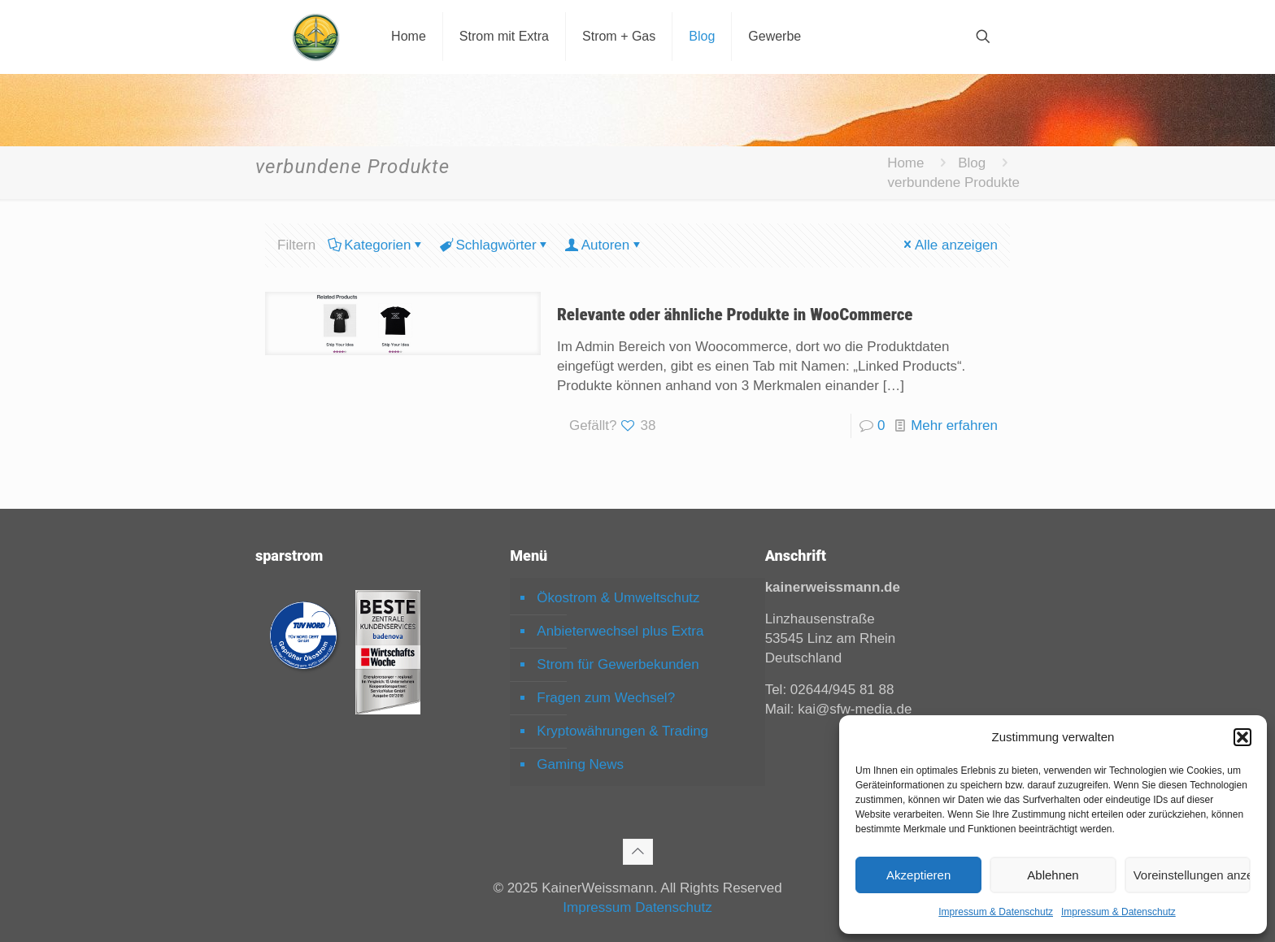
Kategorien (376, 245)
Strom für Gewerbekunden (617, 664)
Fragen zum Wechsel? (606, 697)
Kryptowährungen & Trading (622, 731)
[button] (1242, 737)
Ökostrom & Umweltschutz (618, 598)
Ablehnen (1052, 875)
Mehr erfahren (954, 425)
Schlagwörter (494, 245)
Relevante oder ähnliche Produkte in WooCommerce (735, 314)
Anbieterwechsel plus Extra (620, 631)
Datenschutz (673, 907)
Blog (972, 163)
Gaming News (580, 764)
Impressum (597, 907)
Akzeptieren (918, 875)
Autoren (604, 245)
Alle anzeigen (949, 245)
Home (905, 163)
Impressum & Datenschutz (995, 912)
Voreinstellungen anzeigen (1192, 875)
